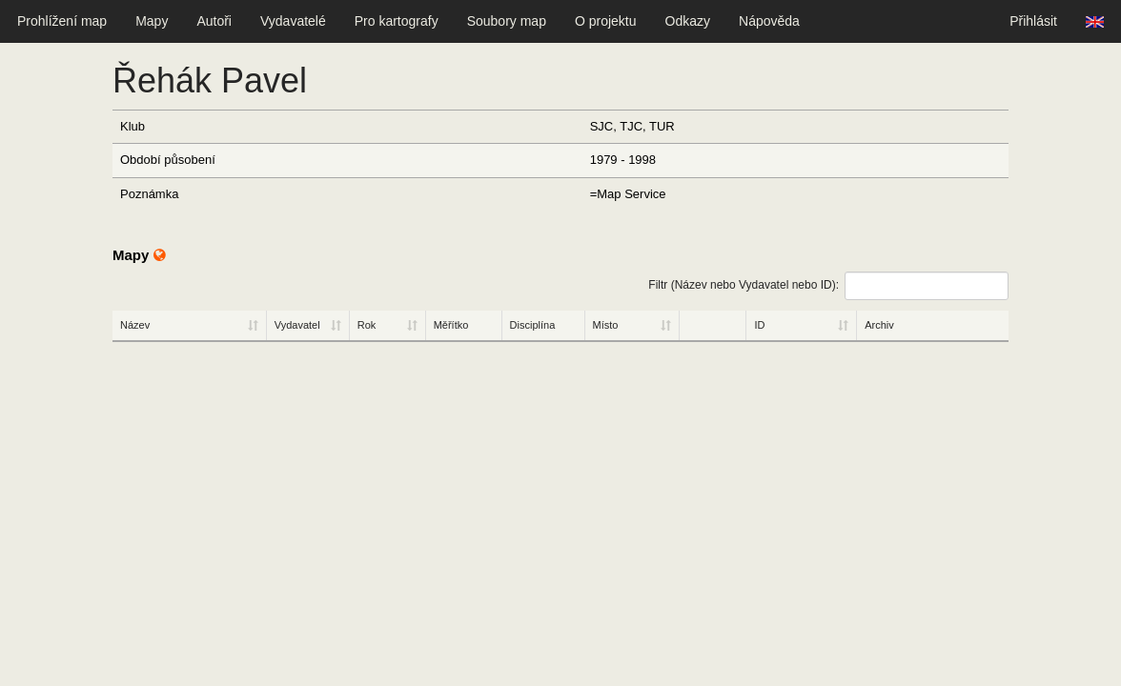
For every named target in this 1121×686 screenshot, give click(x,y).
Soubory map (506, 21)
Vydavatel (297, 325)
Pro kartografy (396, 21)
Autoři (214, 21)
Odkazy (687, 21)
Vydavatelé (293, 21)
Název (135, 325)
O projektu (606, 21)
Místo (606, 325)
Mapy (151, 21)
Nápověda (769, 21)
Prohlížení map (62, 21)
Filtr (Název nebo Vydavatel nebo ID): (828, 286)
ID (759, 325)
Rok (367, 325)
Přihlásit (1033, 21)
